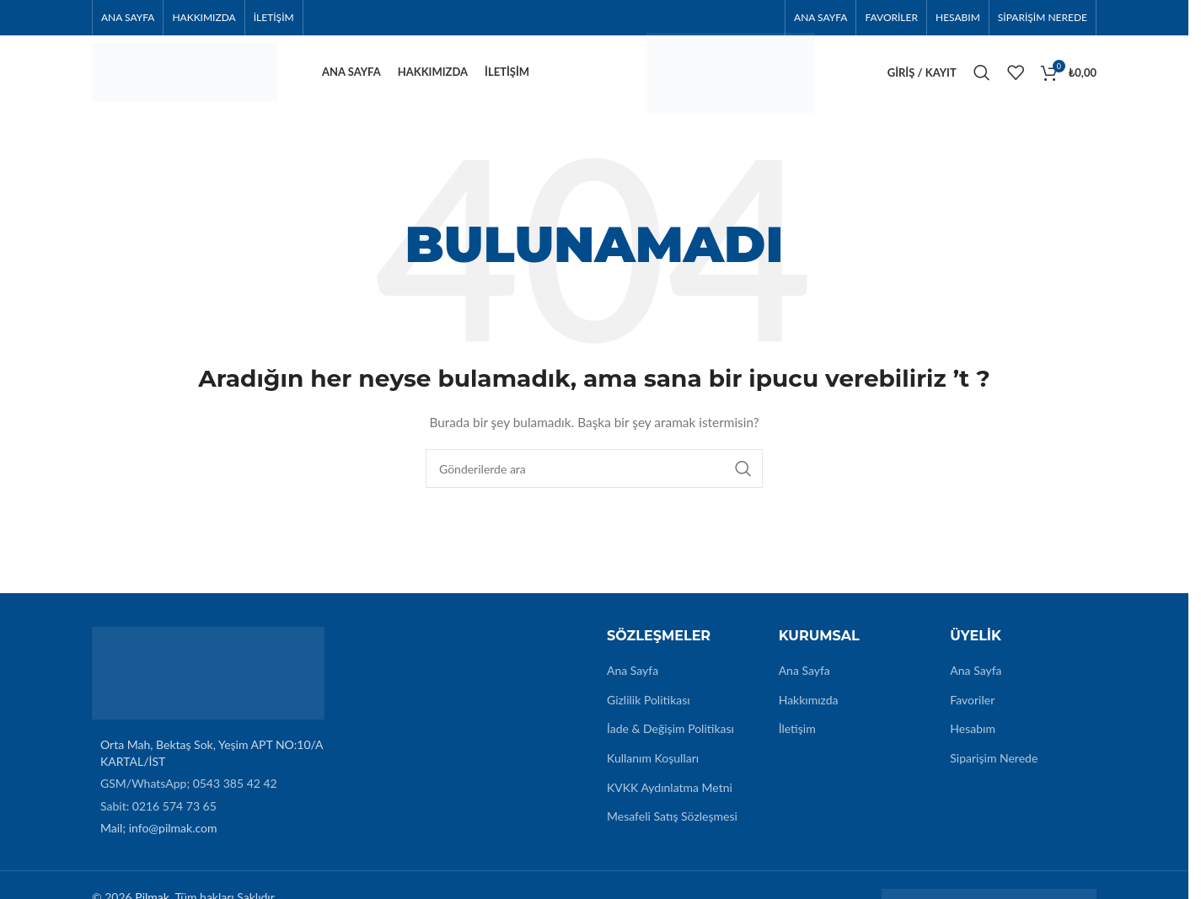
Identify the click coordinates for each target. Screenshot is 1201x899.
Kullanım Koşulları (653, 768)
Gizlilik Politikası (648, 709)
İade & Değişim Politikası (670, 738)
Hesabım (972, 738)
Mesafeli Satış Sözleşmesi (672, 826)
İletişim (797, 738)
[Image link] (208, 681)
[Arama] (982, 77)
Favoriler (972, 709)
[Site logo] (184, 76)
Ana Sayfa (632, 680)
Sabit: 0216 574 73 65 (158, 815)
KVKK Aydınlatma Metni (669, 796)
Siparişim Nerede (993, 768)
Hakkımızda (809, 709)
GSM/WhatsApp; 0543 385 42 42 (188, 793)
